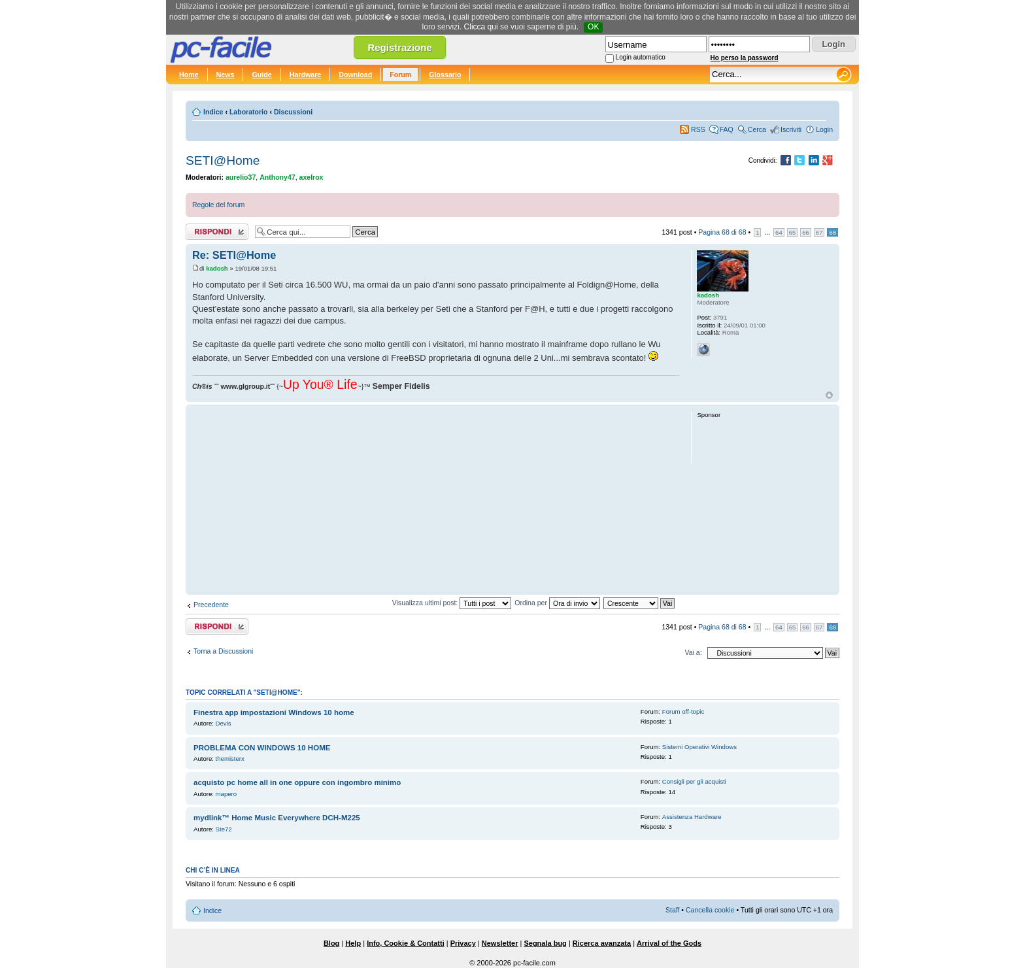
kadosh (217, 268)
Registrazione (399, 47)
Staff (672, 910)
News (225, 74)
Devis (223, 723)
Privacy (463, 943)
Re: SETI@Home (234, 255)
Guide (261, 74)
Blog (331, 943)
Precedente (211, 605)
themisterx (230, 758)
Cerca (757, 129)
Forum (400, 74)
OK (593, 26)
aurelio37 (241, 177)
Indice (213, 112)
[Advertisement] (435, 499)
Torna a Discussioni (223, 651)
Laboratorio (248, 112)
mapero (226, 793)
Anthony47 (277, 177)
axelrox (311, 177)
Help (353, 943)
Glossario (445, 74)
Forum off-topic (683, 711)
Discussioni (293, 112)
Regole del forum (218, 205)
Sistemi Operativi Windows (699, 746)
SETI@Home (223, 160)
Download (355, 74)
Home (189, 74)
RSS (698, 129)
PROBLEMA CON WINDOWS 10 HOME (261, 748)
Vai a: (692, 652)
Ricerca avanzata (602, 943)
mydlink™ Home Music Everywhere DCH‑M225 (276, 818)
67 (819, 232)
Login (824, 129)
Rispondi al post (217, 232)
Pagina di (722, 232)
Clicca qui (481, 26)
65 (792, 232)
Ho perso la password (745, 57)
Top (829, 395)
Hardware (306, 74)
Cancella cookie (710, 910)
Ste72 (224, 829)
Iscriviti (791, 129)
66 (805, 232)
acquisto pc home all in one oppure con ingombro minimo (297, 782)
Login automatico (640, 57)
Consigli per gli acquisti (694, 781)
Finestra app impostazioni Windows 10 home (273, 712)
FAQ (726, 129)
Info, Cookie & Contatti (406, 943)
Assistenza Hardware (692, 816)
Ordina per (557, 603)
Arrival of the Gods (669, 943)
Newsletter (500, 943)
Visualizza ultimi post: (452, 603)
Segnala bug (545, 943)
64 (778, 232)
